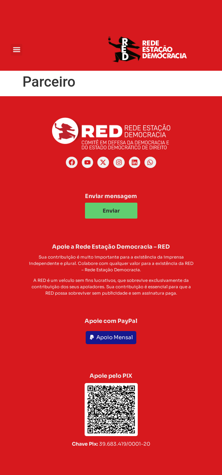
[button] (16, 50)
